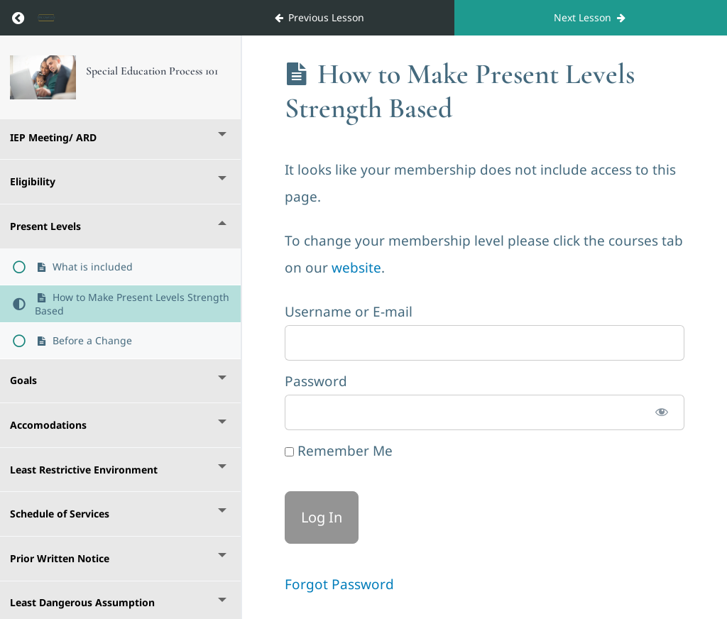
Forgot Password (339, 584)
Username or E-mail (348, 311)
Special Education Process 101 (152, 71)
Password (316, 381)
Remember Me (339, 451)
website (356, 267)
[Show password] (661, 412)
